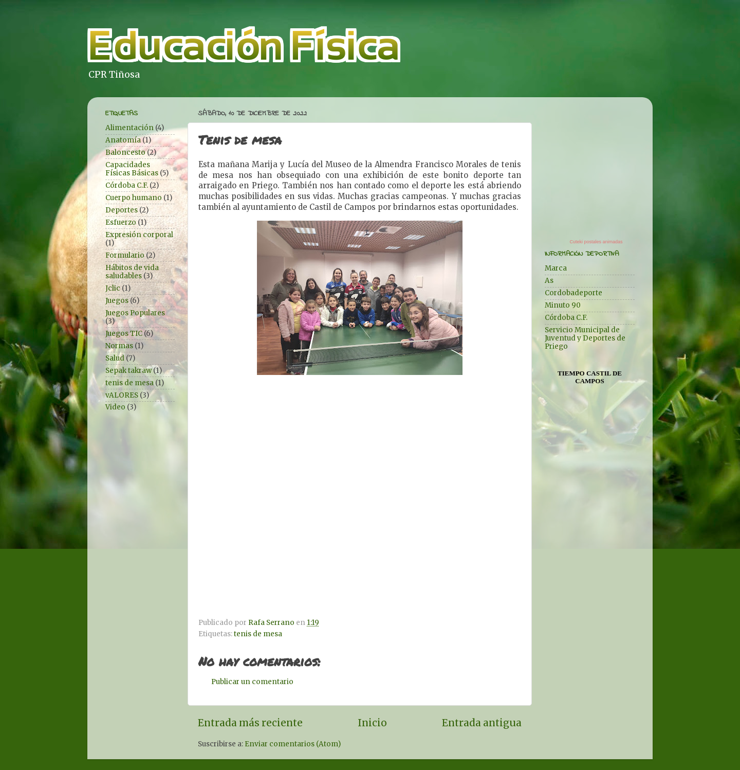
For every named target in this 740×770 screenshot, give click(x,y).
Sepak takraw (128, 370)
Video (115, 407)
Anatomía (123, 140)
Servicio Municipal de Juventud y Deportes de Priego (585, 338)
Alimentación (129, 127)
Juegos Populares (135, 313)
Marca (556, 268)
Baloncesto (125, 152)
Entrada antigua (482, 723)
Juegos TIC (123, 333)
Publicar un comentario (252, 681)
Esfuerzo (120, 222)
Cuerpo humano (133, 197)
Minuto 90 (563, 305)
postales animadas (603, 241)
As (549, 280)
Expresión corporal (139, 234)
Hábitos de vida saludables (132, 271)
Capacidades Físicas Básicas (131, 168)
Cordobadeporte (573, 293)
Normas (119, 346)
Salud (114, 358)
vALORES (121, 395)
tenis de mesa (258, 634)
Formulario (124, 255)
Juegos (116, 300)
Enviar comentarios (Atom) (293, 744)
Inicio (372, 723)
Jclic (112, 288)
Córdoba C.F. (126, 185)
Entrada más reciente (250, 723)
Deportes (121, 210)
